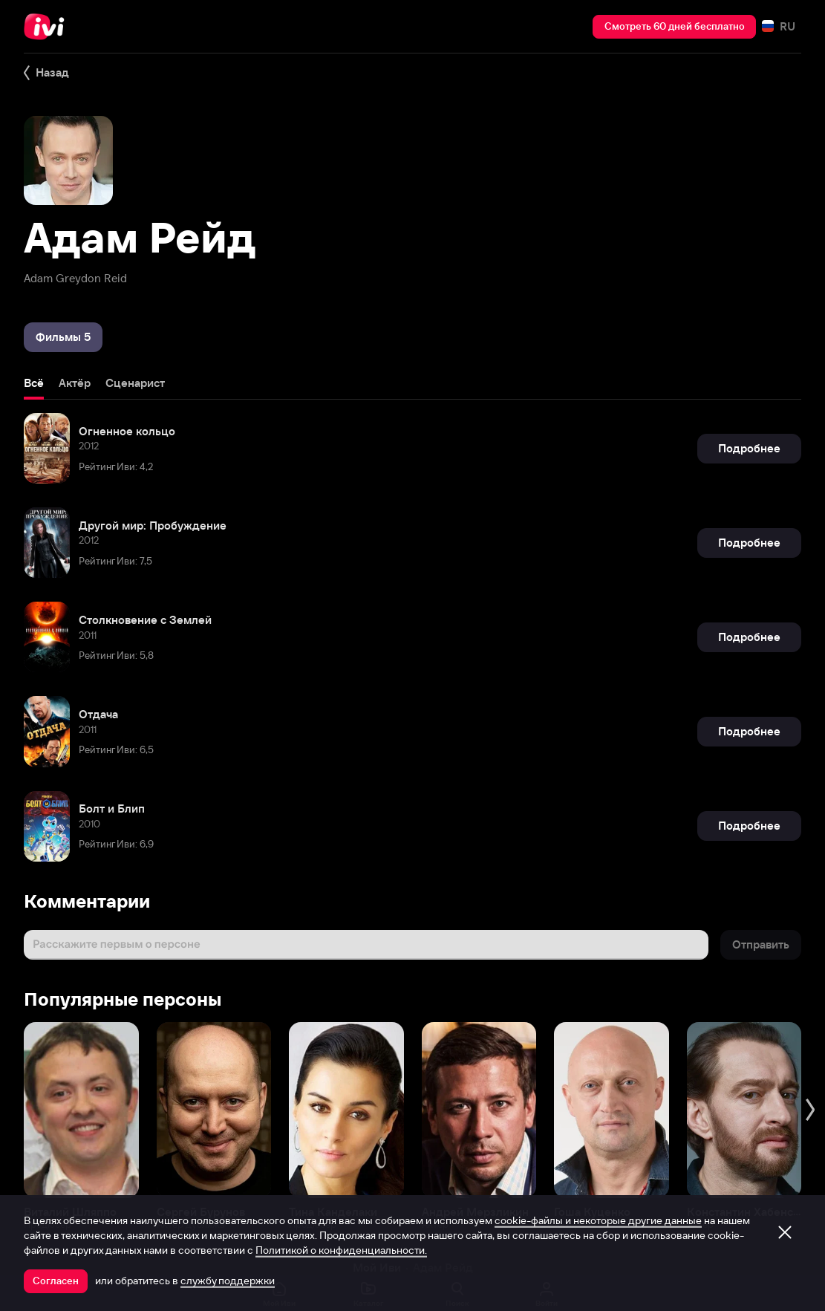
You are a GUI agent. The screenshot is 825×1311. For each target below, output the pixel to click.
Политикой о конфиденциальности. (341, 1250)
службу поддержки (227, 1280)
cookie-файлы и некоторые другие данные (598, 1220)
